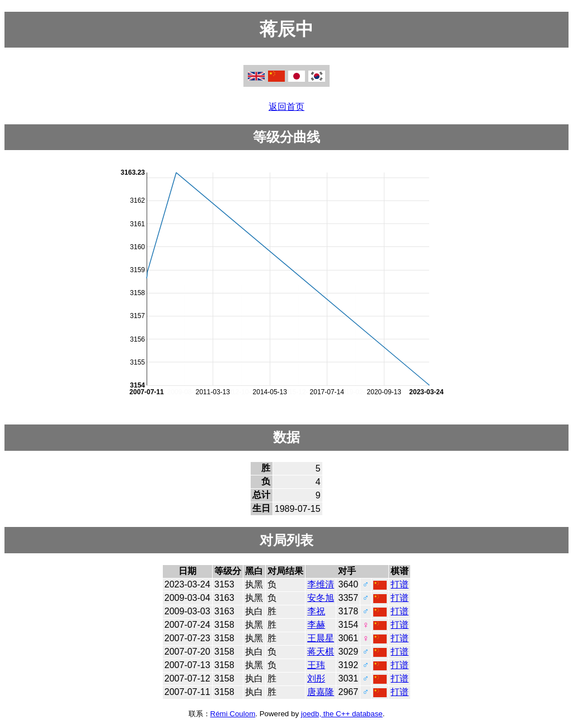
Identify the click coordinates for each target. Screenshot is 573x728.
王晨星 (320, 638)
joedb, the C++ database (342, 714)
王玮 (316, 665)
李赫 (316, 624)
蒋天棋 (320, 651)
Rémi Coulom (233, 714)
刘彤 (316, 678)
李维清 (320, 584)
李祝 (316, 611)
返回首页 (286, 106)
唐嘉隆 (320, 692)
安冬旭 (320, 598)
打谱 (399, 584)
